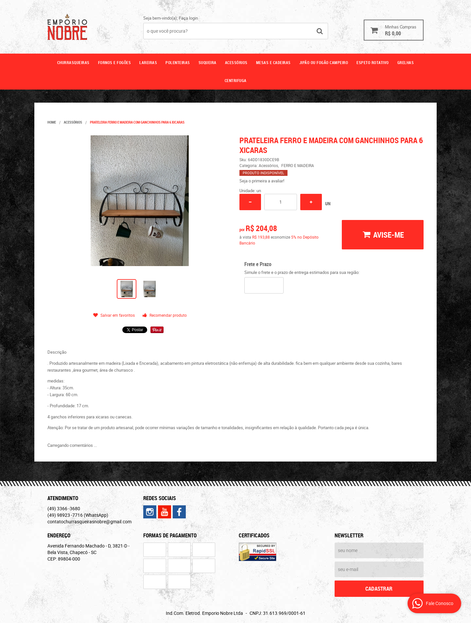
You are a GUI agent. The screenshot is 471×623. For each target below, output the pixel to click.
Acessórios (236, 62)
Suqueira (208, 62)
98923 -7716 (77, 515)
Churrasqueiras (73, 62)
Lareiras (148, 62)
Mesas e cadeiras (273, 62)
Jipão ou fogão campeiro (323, 62)
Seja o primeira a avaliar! (261, 181)
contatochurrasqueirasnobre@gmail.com (89, 521)
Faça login (188, 18)
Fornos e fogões (114, 62)
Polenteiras (178, 62)
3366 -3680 (63, 508)
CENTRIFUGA (236, 80)
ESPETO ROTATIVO (373, 62)
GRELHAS (405, 62)
